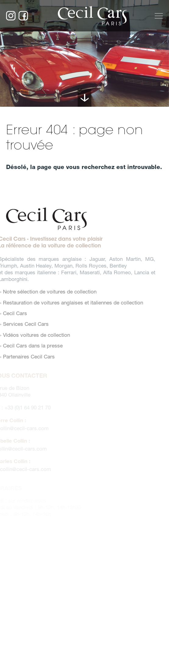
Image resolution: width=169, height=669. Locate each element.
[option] (84, 53)
